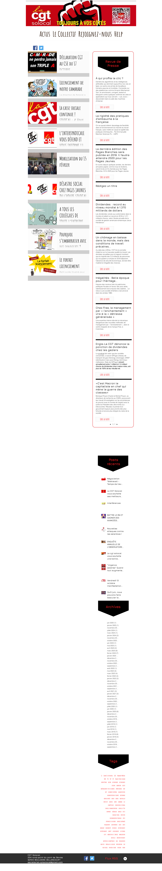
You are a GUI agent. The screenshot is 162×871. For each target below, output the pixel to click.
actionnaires (122, 782)
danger (119, 812)
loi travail (122, 831)
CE (101, 776)
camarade (120, 802)
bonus (113, 798)
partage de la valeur (110, 844)
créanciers (114, 812)
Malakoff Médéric (121, 776)
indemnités (108, 828)
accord (109, 782)
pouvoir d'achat (112, 847)
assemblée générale (112, 792)
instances (114, 828)
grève (124, 825)
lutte (105, 834)
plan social (105, 847)
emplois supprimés (121, 821)
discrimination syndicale (116, 818)
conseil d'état (122, 808)
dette (124, 812)
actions (113, 785)
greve (120, 825)
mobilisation (122, 834)
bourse (117, 798)
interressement (121, 828)
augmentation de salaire (113, 795)
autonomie (122, 795)
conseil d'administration (111, 808)
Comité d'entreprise (108, 776)
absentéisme (104, 782)
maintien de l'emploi (113, 834)
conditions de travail (120, 805)
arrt (124, 789)
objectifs (102, 844)
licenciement (116, 831)
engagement (107, 825)
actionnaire (115, 782)
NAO (105, 779)
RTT (113, 779)
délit (124, 818)
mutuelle (113, 838)
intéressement (103, 831)
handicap (102, 828)
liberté (109, 831)
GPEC (115, 776)
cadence (111, 802)
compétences (111, 805)
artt (106, 792)
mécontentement (121, 838)
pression (119, 847)
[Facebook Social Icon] (35, 48)
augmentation (121, 792)
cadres (115, 802)
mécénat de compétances (109, 841)
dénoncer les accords (111, 821)
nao (117, 841)
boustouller (122, 798)
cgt (124, 802)
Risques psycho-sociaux (120, 779)
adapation (119, 785)
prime (124, 847)
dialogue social (115, 815)
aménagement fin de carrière (108, 789)
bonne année (107, 798)
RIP (110, 779)
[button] (105, 107)
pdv (124, 844)
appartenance (119, 789)
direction (123, 815)
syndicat (101, 353)
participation (119, 844)
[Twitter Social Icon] (41, 48)
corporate (109, 812)
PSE (108, 779)
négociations (122, 841)
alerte (123, 785)
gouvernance (114, 825)
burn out (106, 802)
